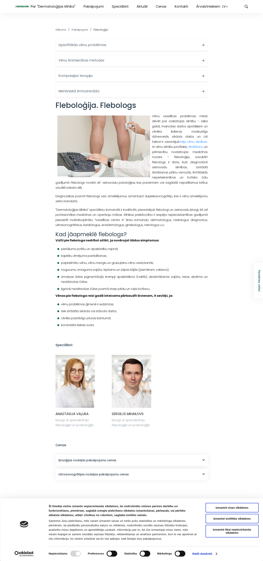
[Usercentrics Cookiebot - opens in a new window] (24, 554)
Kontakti (181, 6)
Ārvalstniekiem (208, 6)
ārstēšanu (195, 147)
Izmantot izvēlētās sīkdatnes (232, 518)
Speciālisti (120, 6)
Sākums (60, 30)
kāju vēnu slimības (193, 142)
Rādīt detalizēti (202, 553)
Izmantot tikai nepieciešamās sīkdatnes (232, 531)
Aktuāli (142, 6)
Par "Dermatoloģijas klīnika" (53, 6)
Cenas (161, 6)
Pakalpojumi (94, 6)
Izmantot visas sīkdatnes (232, 507)
